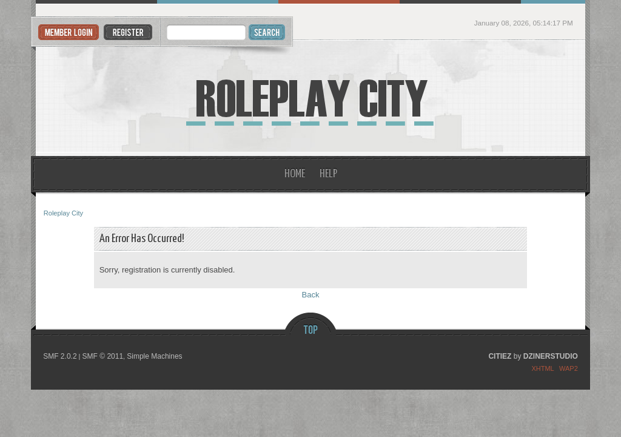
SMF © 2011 (103, 356)
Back (311, 294)
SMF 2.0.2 (59, 356)
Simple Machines (154, 356)
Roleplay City (310, 98)
